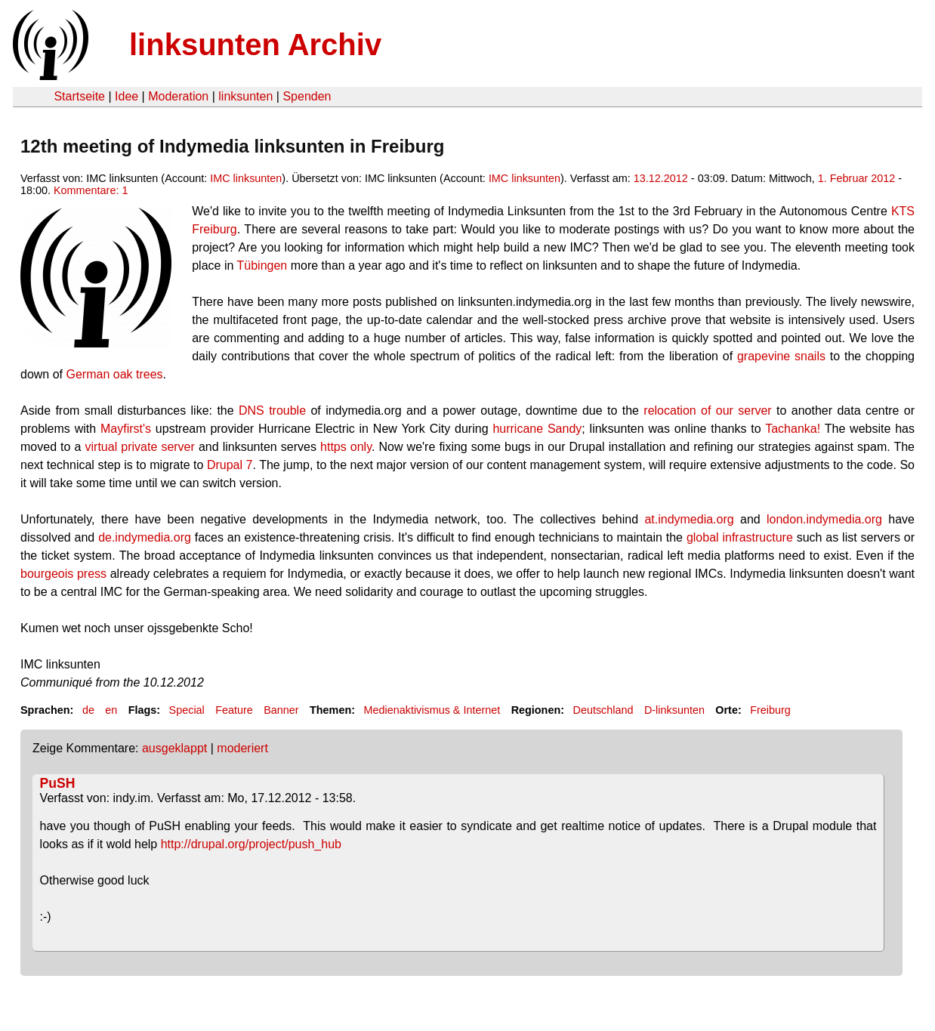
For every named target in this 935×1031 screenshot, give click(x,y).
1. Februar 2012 (856, 178)
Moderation (178, 96)
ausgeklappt (174, 748)
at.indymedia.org (688, 519)
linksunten (245, 96)
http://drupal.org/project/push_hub (251, 844)
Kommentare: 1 (91, 190)
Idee (126, 96)
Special (187, 710)
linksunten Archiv (255, 44)
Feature (234, 710)
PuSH (58, 783)
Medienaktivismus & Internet (431, 710)
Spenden (306, 96)
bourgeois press (63, 573)
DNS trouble (272, 410)
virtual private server (140, 446)
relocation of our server (707, 410)
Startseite (79, 96)
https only (346, 446)
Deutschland (603, 710)
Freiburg (770, 710)
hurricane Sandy (537, 428)
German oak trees (114, 374)
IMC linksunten (246, 178)
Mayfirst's (125, 428)
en (111, 710)
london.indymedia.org (824, 519)
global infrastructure (740, 537)
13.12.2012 (661, 178)
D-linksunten (674, 710)
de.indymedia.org (144, 537)
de (88, 710)
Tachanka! (792, 428)
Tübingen (262, 265)
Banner (281, 710)
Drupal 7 (230, 464)
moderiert (242, 748)
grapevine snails (781, 356)
